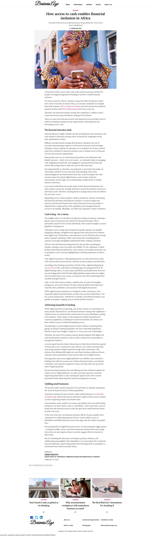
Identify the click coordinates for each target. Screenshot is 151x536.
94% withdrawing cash (71, 109)
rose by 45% (49, 268)
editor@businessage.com (109, 525)
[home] (47, 4)
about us (108, 4)
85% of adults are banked (70, 106)
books (98, 4)
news (68, 4)
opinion (89, 4)
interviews (78, 4)
